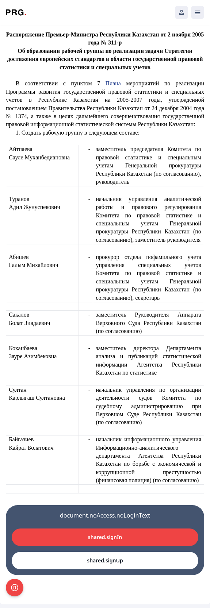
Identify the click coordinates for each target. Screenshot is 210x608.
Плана (113, 83)
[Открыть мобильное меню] (197, 12)
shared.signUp (105, 560)
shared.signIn (105, 537)
